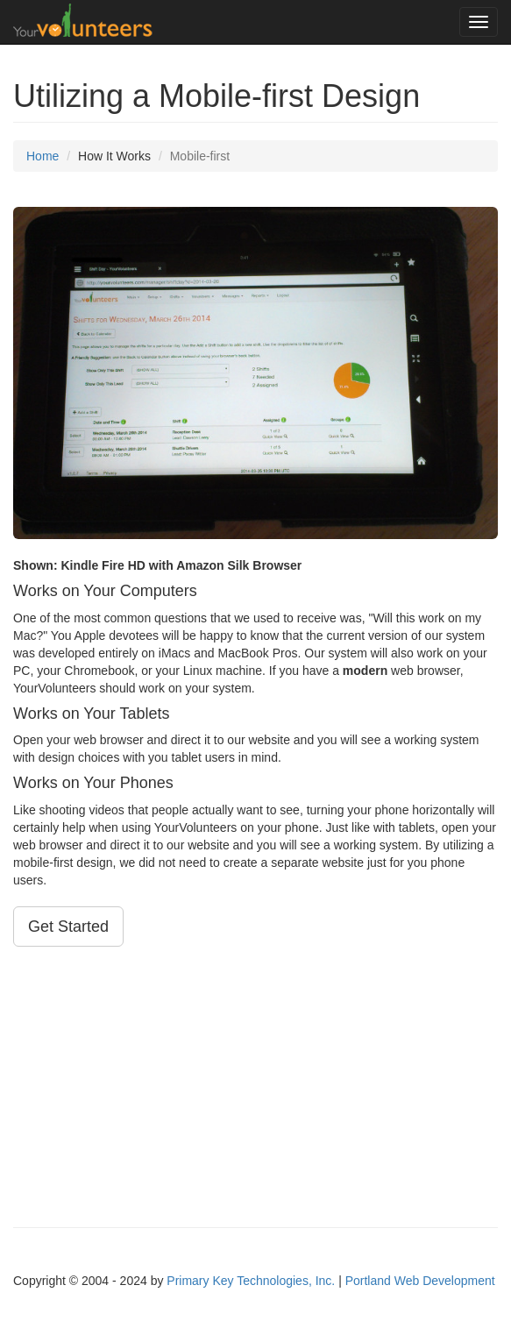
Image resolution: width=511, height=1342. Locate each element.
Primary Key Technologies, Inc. (251, 1281)
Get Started (68, 926)
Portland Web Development (420, 1281)
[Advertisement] (255, 1087)
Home (42, 156)
